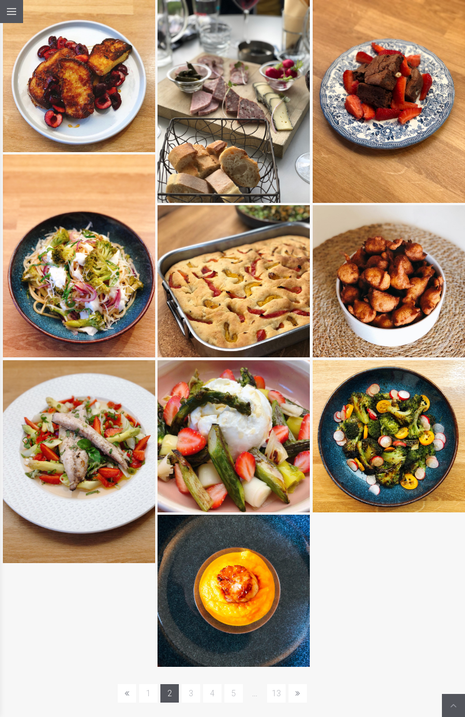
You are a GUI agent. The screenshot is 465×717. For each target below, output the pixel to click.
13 (276, 693)
